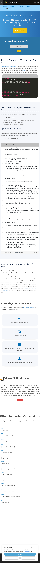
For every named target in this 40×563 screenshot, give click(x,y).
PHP (7, 290)
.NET (31, 288)
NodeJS (3, 290)
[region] (20, 198)
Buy (19, 51)
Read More (20, 399)
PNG (2, 444)
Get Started (20, 30)
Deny (28, 557)
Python (25, 288)
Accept (20, 554)
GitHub (21, 252)
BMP (2, 428)
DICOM (3, 467)
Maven (24, 70)
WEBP (2, 461)
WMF (2, 483)
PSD (2, 450)
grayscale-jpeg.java (7, 252)
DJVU (2, 478)
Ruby (28, 288)
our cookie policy (28, 551)
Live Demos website (28, 307)
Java (34, 288)
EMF (2, 489)
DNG (2, 472)
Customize (11, 557)
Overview (18, 46)
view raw (36, 252)
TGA (2, 500)
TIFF (2, 456)
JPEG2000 (3, 439)
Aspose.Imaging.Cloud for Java (8, 66)
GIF (2, 433)
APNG (2, 494)
